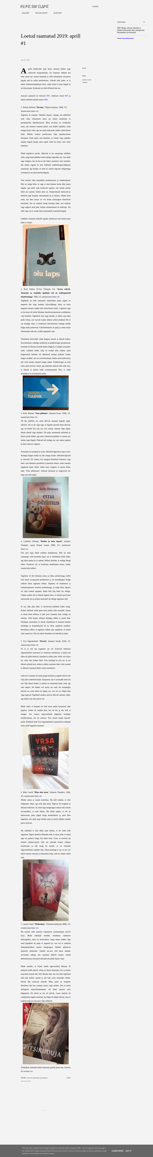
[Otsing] (95, 7)
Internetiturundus (128, 38)
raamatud (84, 82)
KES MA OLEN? (40, 13)
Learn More (117, 1151)
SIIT (48, 96)
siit (37, 111)
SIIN (46, 100)
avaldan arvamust (86, 80)
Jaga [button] (84, 68)
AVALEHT (24, 13)
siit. (36, 417)
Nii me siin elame (34, 6)
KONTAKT (56, 13)
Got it (128, 1151)
